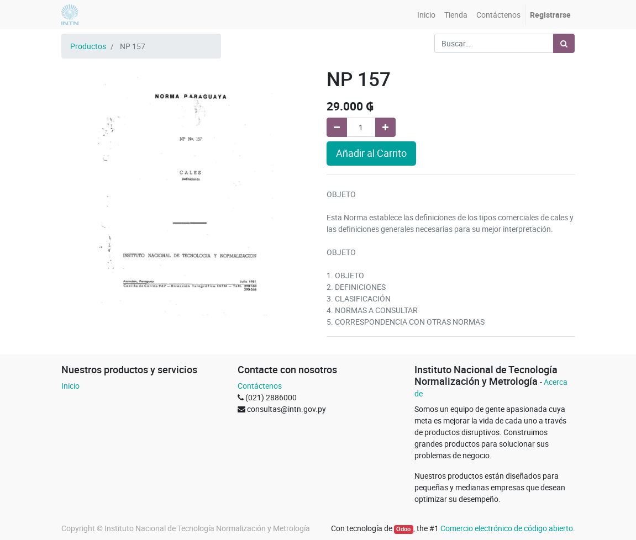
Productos (88, 46)
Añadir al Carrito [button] (371, 153)
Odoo (403, 529)
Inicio (70, 385)
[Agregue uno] (385, 127)
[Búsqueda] (564, 43)
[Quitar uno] (337, 127)
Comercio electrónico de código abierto (506, 528)
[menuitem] (426, 14)
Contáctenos (260, 385)
